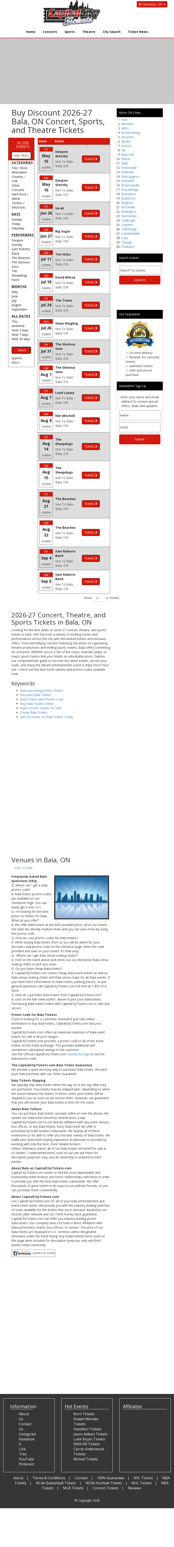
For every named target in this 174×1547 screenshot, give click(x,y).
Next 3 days (20, 330)
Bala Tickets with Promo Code (41, 676)
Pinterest (26, 1440)
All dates (21, 316)
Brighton (127, 203)
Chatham (127, 247)
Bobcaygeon (130, 176)
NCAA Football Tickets (104, 1459)
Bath (124, 163)
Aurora (126, 146)
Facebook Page (78, 1031)
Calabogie (128, 220)
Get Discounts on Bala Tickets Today (46, 693)
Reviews (134, 1464)
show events (97, 574)
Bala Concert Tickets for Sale (40, 684)
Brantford (128, 198)
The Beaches (21, 258)
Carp (124, 238)
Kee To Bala (23, 844)
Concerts (50, 32)
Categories (22, 162)
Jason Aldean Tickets (91, 1410)
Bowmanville (130, 185)
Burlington (128, 211)
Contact (81, 1454)
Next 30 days (21, 339)
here (38, 884)
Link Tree (23, 1428)
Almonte (127, 124)
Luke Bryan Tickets (89, 1415)
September (19, 309)
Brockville (128, 207)
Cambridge (129, 229)
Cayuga (126, 242)
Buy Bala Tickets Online (37, 680)
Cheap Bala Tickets (33, 689)
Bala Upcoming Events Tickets (41, 667)
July (14, 300)
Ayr (123, 150)
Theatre (88, 32)
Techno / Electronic (18, 205)
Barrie (125, 159)
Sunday (17, 219)
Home (30, 32)
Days (16, 214)
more (15, 280)
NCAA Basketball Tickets (56, 1459)
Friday (16, 224)
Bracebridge (129, 190)
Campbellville (130, 233)
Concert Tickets (105, 1464)
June (15, 296)
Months (19, 286)
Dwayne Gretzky (17, 242)
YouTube (26, 1435)
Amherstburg (130, 132)
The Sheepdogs (19, 273)
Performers (23, 235)
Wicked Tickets (86, 1435)
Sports (70, 32)
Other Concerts (18, 187)
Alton (125, 128)
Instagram (27, 1410)
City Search (111, 32)
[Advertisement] (60, 797)
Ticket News (138, 32)
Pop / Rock (19, 168)
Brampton (128, 194)
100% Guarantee (110, 1454)
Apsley (126, 141)
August (17, 305)
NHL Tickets (141, 1459)
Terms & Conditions (49, 1454)
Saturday (18, 228)
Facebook (27, 1415)
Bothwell (127, 181)
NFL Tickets (143, 1454)
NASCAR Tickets (87, 1420)
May (15, 292)
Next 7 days (20, 334)
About (18, 1454)
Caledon (127, 225)
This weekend (18, 323)
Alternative (19, 172)
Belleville (127, 172)
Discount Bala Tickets (35, 671)
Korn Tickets (84, 1390)
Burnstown (129, 216)
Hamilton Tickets (87, 1405)
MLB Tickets (73, 1464)
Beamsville (129, 168)
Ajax (124, 119)
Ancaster (127, 137)
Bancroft (127, 154)
